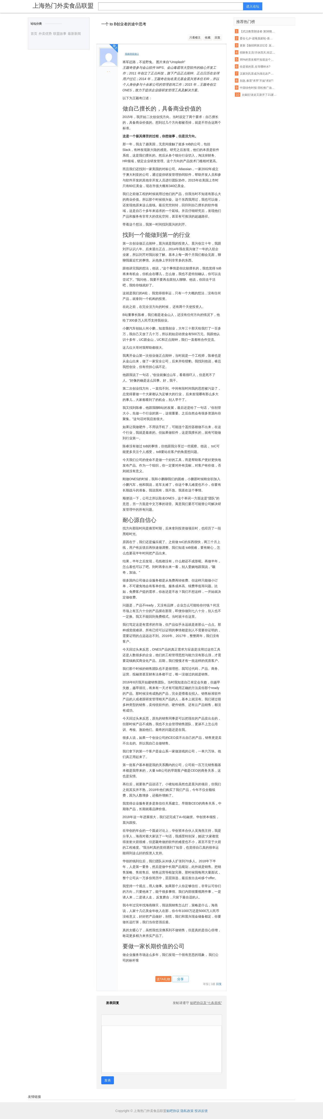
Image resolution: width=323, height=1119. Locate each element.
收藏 (207, 37)
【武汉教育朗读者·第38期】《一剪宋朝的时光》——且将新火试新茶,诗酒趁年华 (257, 31)
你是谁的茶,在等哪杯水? (255, 66)
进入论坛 (252, 6)
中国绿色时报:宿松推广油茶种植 (257, 87)
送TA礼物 (163, 979)
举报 (206, 984)
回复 (217, 37)
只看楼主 (195, 37)
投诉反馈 (201, 1111)
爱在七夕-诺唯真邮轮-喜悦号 (257, 38)
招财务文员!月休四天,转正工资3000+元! (257, 52)
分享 (180, 979)
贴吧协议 (173, 1111)
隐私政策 (187, 1111)
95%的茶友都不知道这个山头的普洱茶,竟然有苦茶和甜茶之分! (257, 59)
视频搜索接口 (132, 54)
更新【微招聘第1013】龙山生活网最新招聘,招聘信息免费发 (257, 45)
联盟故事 (59, 33)
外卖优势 (45, 33)
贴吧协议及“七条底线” (206, 1003)
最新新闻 (74, 33)
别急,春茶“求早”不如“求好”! (256, 80)
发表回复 (110, 1003)
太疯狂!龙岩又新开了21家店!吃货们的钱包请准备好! (259, 94)
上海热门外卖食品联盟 (63, 5)
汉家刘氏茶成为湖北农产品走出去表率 (257, 73)
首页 (34, 33)
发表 (107, 1080)
